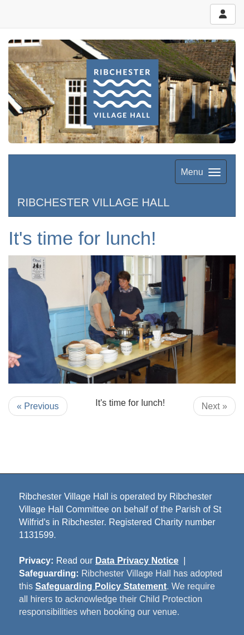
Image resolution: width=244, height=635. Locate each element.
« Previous (38, 406)
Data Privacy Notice (136, 560)
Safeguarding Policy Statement (101, 586)
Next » (214, 406)
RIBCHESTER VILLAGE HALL (93, 202)
